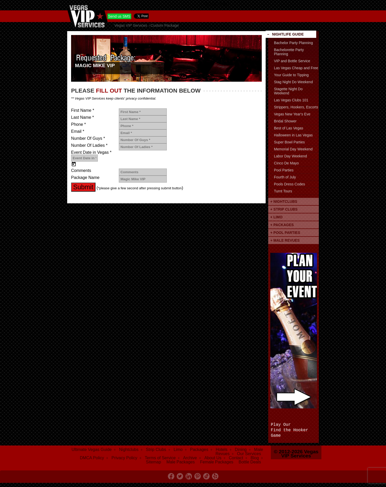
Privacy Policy (124, 458)
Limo (178, 449)
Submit (83, 187)
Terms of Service (160, 458)
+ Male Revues (285, 240)
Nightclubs (129, 449)
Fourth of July (285, 177)
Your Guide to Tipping (291, 75)
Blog (255, 458)
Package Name (85, 178)
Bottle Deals (250, 462)
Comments (81, 171)
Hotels (221, 449)
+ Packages (282, 225)
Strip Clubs (156, 449)
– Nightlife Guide (285, 34)
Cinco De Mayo (286, 163)
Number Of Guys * (88, 138)
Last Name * (82, 117)
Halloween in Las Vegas (293, 135)
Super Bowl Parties (289, 142)
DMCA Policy (92, 458)
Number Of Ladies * (89, 145)
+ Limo (276, 217)
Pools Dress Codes (289, 184)
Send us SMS (119, 16)
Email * (77, 131)
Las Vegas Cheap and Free (296, 68)
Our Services (249, 453)
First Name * (82, 110)
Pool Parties (283, 170)
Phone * (78, 124)
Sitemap (153, 462)
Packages (199, 449)
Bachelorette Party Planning (289, 52)
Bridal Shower (285, 121)
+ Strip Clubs (284, 209)
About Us (213, 458)
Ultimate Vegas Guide (92, 449)
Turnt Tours (283, 191)
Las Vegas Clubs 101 (291, 100)
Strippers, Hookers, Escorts (296, 107)
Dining (240, 449)
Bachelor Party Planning (293, 43)
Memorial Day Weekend (293, 149)
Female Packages (216, 462)
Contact (236, 458)
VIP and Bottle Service (292, 61)
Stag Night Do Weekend (293, 82)
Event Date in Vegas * (91, 152)
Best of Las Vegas (288, 128)
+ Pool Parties (285, 233)
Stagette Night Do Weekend (288, 91)
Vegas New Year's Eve (292, 114)
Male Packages (180, 462)
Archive (190, 458)
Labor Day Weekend (290, 156)
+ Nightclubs (283, 201)
